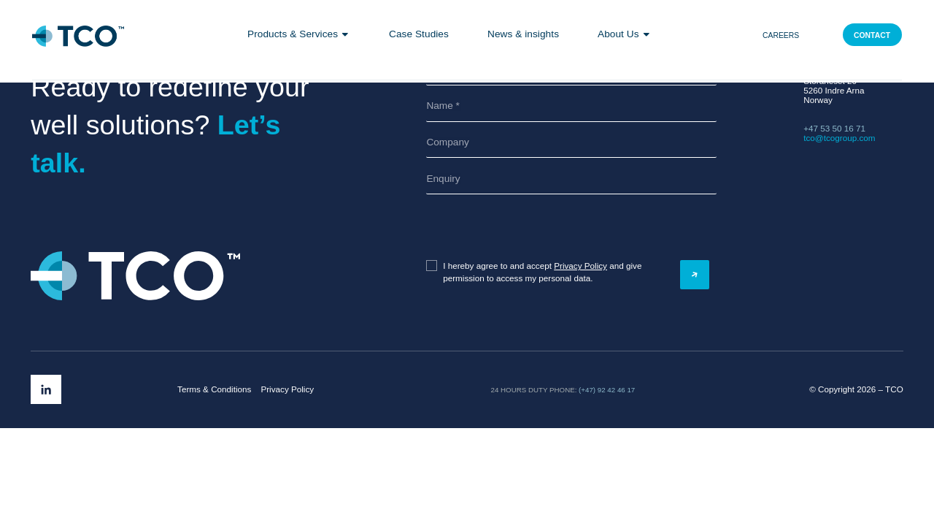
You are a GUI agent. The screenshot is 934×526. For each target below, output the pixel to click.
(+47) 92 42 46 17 (607, 390)
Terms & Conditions (214, 389)
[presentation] (498, 227)
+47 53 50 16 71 (834, 128)
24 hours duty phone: (534, 390)
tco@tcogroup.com (839, 137)
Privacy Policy (580, 265)
